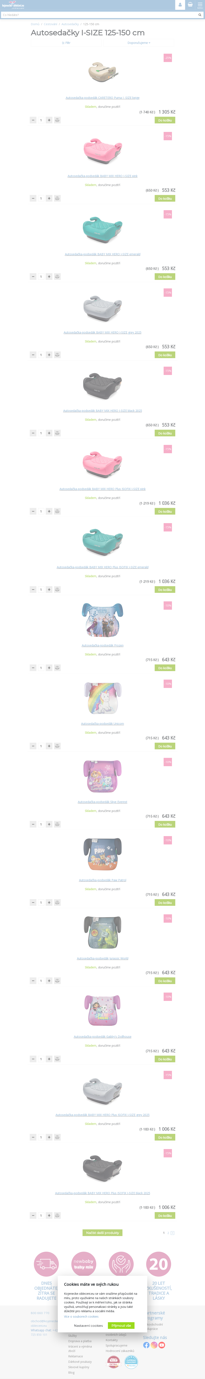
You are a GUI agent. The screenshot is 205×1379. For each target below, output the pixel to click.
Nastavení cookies (88, 1326)
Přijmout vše (121, 1326)
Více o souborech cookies (81, 1316)
